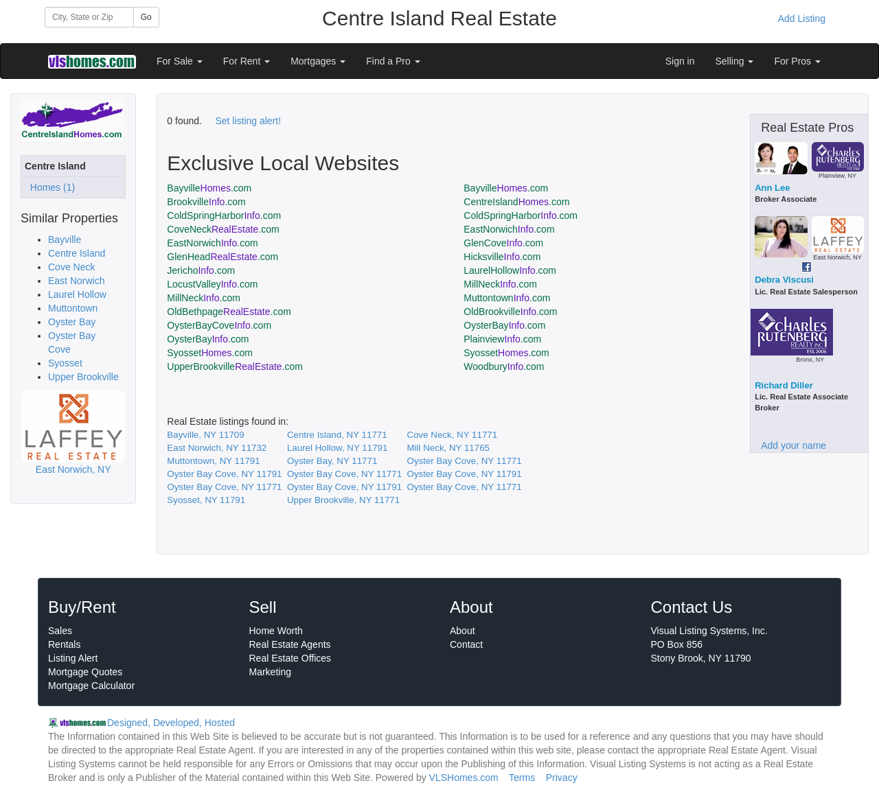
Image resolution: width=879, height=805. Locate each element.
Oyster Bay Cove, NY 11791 (224, 474)
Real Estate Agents (290, 644)
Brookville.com (206, 201)
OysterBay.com (504, 325)
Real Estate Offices (290, 658)
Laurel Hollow (77, 294)
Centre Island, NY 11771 (337, 435)
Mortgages (317, 61)
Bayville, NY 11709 (205, 435)
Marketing (270, 671)
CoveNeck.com (223, 229)
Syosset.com (210, 352)
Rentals (64, 644)
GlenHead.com (222, 256)
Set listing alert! (248, 120)
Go (146, 17)
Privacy (562, 777)
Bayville (64, 239)
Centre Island (76, 253)
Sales (60, 630)
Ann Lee (772, 188)
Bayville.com (209, 188)
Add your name (793, 445)
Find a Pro (393, 61)
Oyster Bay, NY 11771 (332, 461)
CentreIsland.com (516, 201)
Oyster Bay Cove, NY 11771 (464, 461)
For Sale (180, 61)
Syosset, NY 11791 (206, 500)
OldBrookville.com (510, 311)
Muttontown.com (507, 297)
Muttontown (73, 308)
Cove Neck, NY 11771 (452, 435)
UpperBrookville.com (235, 366)
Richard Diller (784, 385)
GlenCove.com (503, 242)
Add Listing (801, 18)
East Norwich (76, 280)
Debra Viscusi (784, 280)
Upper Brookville (83, 376)
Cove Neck (71, 266)
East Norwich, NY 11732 (216, 448)
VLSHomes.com (464, 777)
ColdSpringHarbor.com (224, 215)
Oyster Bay (71, 321)
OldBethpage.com (229, 311)
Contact (466, 644)
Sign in (680, 61)
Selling (735, 61)
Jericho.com (201, 270)
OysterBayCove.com (219, 325)
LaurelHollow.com (510, 270)
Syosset (65, 363)
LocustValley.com (212, 284)
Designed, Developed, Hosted (171, 722)
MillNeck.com (500, 284)
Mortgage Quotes (85, 671)
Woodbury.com (504, 366)
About (462, 630)
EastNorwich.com (509, 229)
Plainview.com (502, 339)
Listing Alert (73, 658)
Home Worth (276, 630)
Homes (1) (50, 187)
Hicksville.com (502, 256)
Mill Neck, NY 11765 (448, 448)
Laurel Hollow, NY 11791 (337, 448)
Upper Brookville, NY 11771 (343, 500)
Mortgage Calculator (91, 685)
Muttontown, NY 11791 (213, 461)
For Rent (246, 61)
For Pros (797, 61)
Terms (522, 777)
